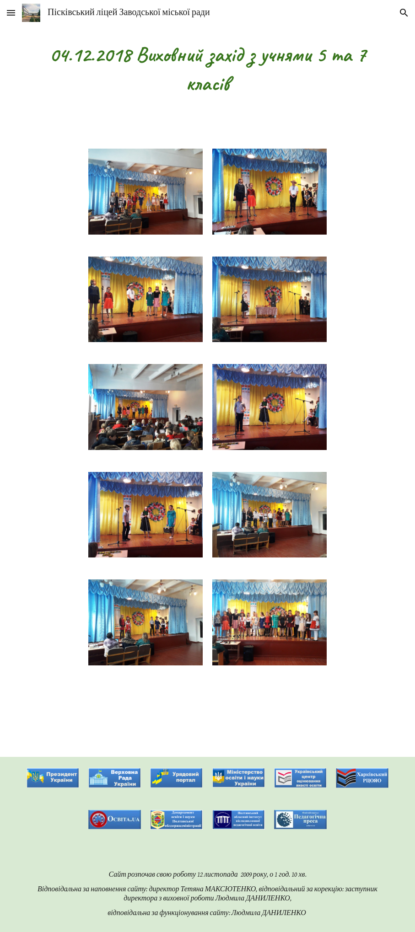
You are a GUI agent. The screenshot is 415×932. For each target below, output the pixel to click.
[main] (207, 69)
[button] (11, 12)
